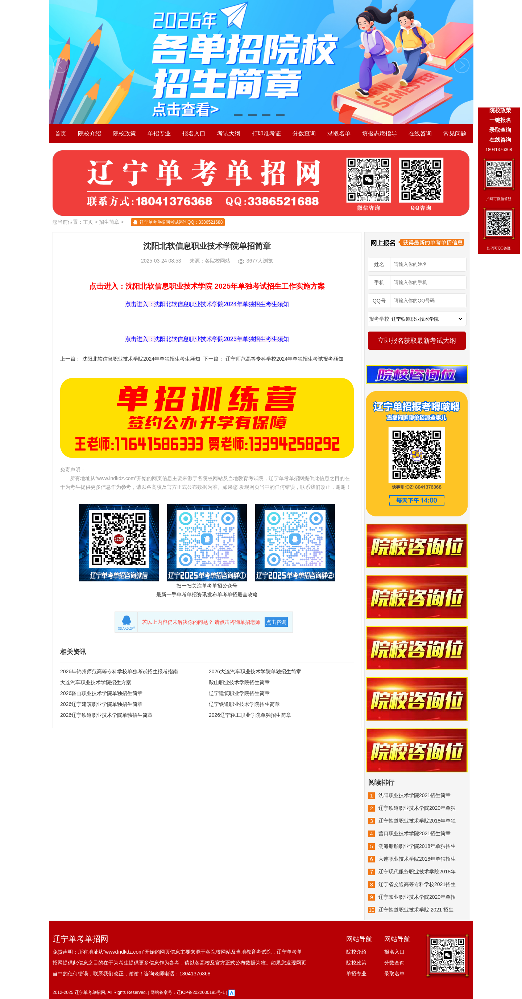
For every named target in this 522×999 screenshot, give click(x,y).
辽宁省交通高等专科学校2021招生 (417, 884)
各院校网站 (217, 261)
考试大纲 (228, 133)
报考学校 (379, 319)
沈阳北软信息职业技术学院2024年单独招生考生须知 (141, 359)
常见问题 (455, 133)
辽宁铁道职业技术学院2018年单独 (417, 821)
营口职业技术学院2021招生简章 (414, 833)
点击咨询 (276, 622)
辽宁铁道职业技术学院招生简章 (244, 704)
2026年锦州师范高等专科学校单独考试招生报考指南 (119, 671)
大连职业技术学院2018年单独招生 (417, 859)
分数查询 (304, 133)
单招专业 (159, 133)
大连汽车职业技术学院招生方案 (95, 682)
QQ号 (379, 301)
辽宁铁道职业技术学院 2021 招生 (415, 910)
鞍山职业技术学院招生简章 (239, 682)
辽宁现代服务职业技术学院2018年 (417, 871)
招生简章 (109, 222)
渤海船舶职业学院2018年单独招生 (417, 846)
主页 (88, 222)
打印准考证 (266, 133)
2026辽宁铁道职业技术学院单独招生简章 (106, 715)
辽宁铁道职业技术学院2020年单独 (417, 808)
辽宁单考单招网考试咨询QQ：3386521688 (181, 222)
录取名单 (339, 133)
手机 (379, 282)
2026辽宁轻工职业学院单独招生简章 (250, 715)
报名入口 (194, 133)
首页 (60, 133)
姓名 (379, 264)
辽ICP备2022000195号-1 (201, 992)
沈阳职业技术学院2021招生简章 (414, 795)
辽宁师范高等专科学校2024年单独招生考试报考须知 (284, 359)
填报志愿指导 (379, 133)
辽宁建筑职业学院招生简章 (239, 693)
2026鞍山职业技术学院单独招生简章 (101, 693)
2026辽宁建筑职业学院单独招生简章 (101, 704)
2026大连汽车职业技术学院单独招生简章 (255, 671)
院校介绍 (89, 133)
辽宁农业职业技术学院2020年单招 (417, 897)
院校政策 (124, 133)
